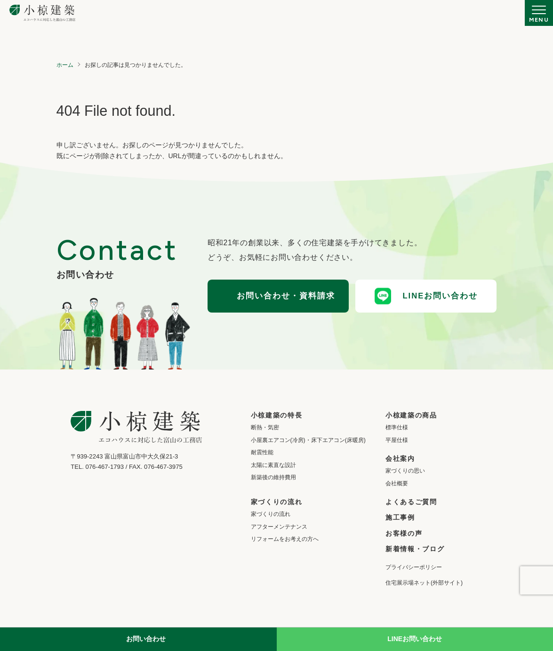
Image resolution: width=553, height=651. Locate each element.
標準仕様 (396, 427)
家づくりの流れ (270, 514)
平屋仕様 (396, 440)
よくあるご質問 (411, 502)
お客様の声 (403, 533)
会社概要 (396, 483)
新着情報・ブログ (414, 549)
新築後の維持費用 (273, 477)
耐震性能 (262, 452)
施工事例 (400, 517)
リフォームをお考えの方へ (285, 539)
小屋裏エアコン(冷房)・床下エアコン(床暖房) (308, 440)
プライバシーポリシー (413, 567)
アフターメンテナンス (279, 526)
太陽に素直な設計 (273, 465)
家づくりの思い (405, 470)
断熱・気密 (265, 427)
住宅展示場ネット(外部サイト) (424, 582)
